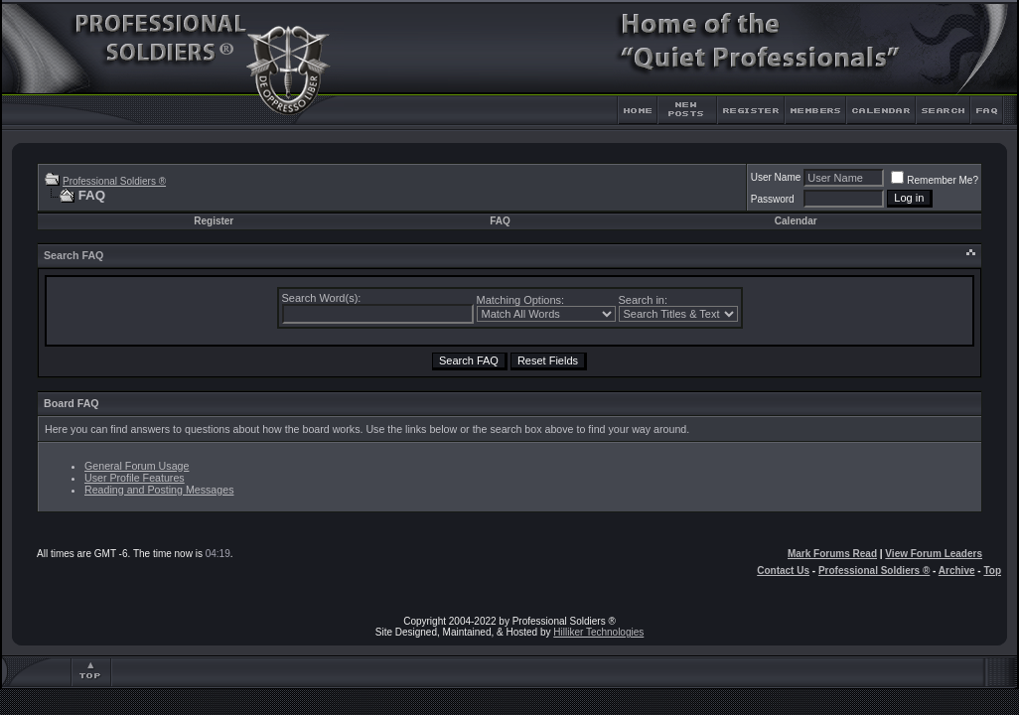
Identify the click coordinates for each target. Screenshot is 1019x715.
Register (213, 220)
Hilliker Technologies (598, 632)
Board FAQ (71, 403)
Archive (957, 570)
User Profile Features (134, 478)
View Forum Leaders (933, 553)
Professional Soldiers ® (114, 181)
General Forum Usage (136, 466)
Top (992, 570)
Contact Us (783, 570)
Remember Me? (934, 180)
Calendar (796, 220)
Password (773, 199)
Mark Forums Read (832, 553)
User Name (776, 177)
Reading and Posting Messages (158, 490)
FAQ (500, 220)
